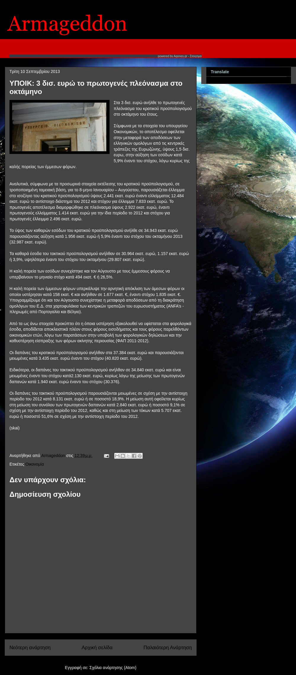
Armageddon (53, 455)
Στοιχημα (196, 56)
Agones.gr (180, 56)
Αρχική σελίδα (97, 647)
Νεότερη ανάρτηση (30, 647)
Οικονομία (34, 464)
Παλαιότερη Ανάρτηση (168, 647)
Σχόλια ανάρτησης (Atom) (112, 667)
